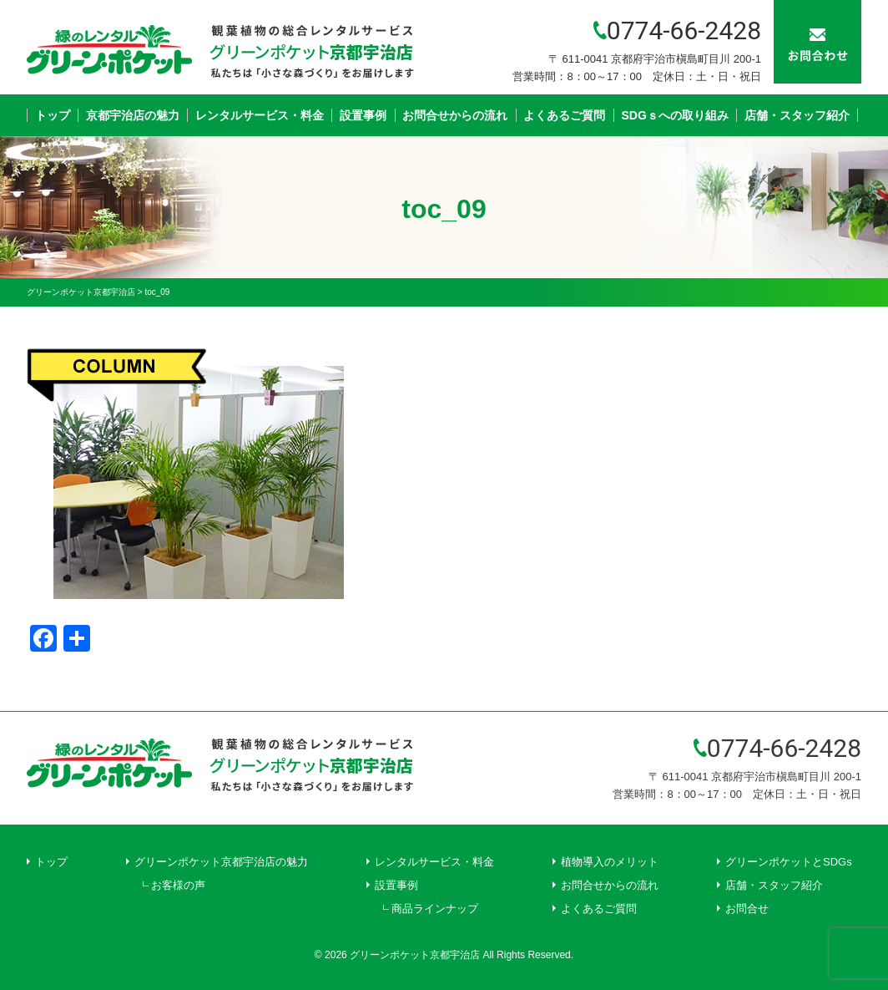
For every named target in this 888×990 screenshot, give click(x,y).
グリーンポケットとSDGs (788, 861)
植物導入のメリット (609, 861)
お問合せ (747, 908)
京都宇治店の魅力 (132, 115)
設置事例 (363, 115)
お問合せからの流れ (454, 115)
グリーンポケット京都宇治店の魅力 (221, 861)
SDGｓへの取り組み (675, 115)
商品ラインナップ (434, 908)
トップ (52, 115)
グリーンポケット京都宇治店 (415, 955)
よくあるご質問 (564, 115)
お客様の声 (178, 885)
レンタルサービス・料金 (259, 115)
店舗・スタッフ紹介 (797, 115)
